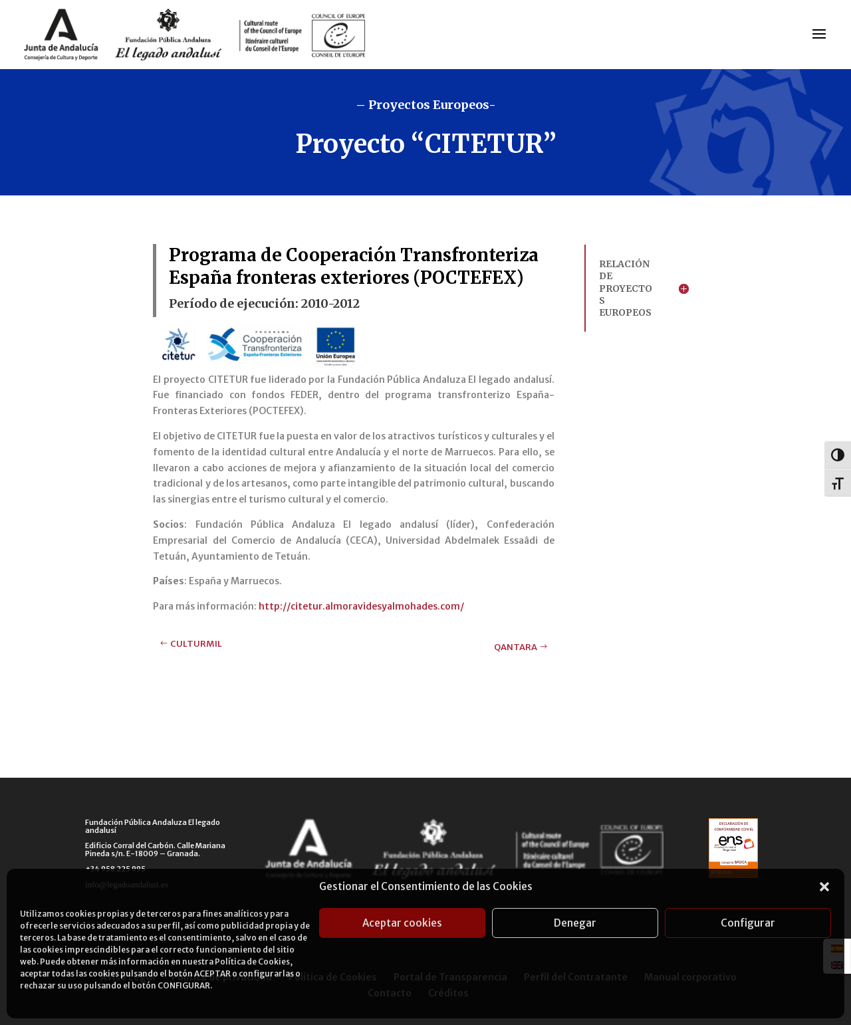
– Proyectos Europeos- (426, 104)
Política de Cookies (252, 962)
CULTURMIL (196, 643)
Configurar (748, 923)
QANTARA (515, 647)
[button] (824, 886)
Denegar (575, 923)
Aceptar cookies (402, 923)
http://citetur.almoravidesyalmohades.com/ (361, 606)
